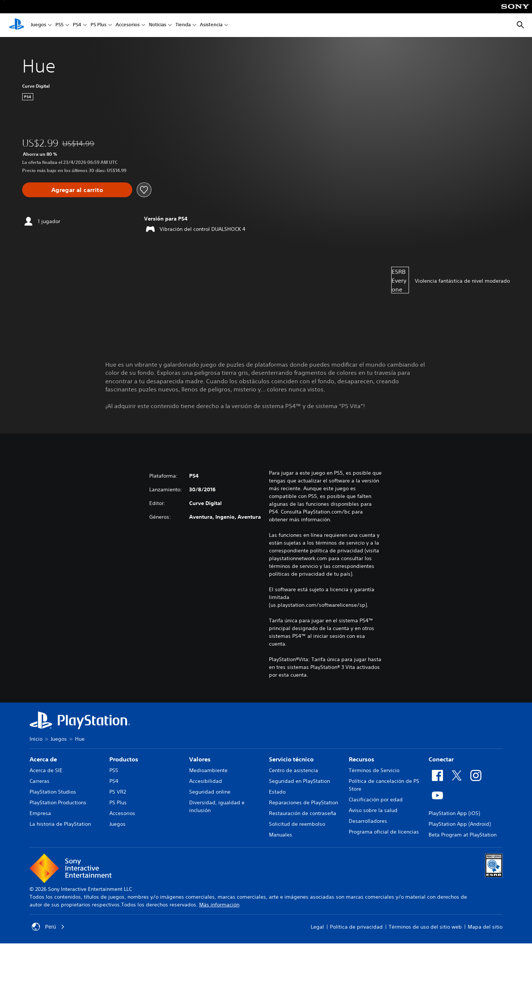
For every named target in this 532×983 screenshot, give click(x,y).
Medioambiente (208, 770)
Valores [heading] (200, 759)
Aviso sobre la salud (373, 810)
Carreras (40, 781)
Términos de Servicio (374, 770)
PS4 (77, 25)
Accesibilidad (205, 781)
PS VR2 (117, 791)
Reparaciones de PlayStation (303, 802)
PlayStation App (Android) (460, 824)
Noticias (157, 25)
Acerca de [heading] (43, 759)
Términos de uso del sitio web (425, 926)
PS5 (59, 25)
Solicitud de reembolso (297, 824)
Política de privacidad (356, 926)
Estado (277, 791)
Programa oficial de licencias (384, 831)
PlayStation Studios (53, 791)
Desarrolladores (368, 821)
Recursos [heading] (361, 759)
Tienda (183, 25)
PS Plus (98, 25)
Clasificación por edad (376, 799)
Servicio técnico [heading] (291, 759)
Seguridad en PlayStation (299, 781)
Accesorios (128, 25)
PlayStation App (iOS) (454, 813)
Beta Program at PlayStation (463, 834)
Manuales (280, 834)
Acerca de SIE (46, 770)
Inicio (36, 738)
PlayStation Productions (58, 802)
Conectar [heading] (441, 759)
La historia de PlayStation (60, 824)
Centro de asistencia (293, 770)
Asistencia (211, 25)
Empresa (40, 813)
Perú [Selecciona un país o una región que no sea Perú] (48, 926)
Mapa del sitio (485, 926)
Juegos (38, 25)
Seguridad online (210, 791)
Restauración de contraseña (302, 813)
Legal (317, 926)
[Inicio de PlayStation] (16, 25)
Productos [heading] (123, 759)
